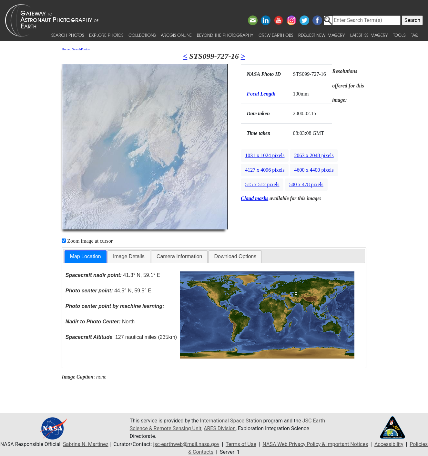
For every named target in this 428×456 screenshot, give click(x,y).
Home (65, 49)
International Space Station (231, 421)
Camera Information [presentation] (179, 256)
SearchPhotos (81, 49)
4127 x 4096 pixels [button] (264, 170)
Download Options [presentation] (235, 256)
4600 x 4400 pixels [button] (313, 170)
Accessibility (388, 444)
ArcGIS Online (176, 35)
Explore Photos (106, 35)
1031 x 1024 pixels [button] (264, 155)
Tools (399, 35)
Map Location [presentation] (85, 256)
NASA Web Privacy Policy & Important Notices (315, 444)
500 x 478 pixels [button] (306, 184)
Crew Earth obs (276, 35)
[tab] (86, 256)
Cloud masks (254, 198)
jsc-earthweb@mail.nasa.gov (186, 444)
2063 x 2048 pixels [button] (313, 155)
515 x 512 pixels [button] (262, 184)
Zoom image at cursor (87, 241)
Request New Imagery (321, 35)
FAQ (414, 35)
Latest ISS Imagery (369, 35)
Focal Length (261, 93)
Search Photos (67, 35)
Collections (142, 35)
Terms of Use (241, 444)
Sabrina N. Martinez (85, 444)
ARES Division (220, 428)
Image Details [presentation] (129, 256)
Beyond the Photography (225, 35)
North (100, 321)
